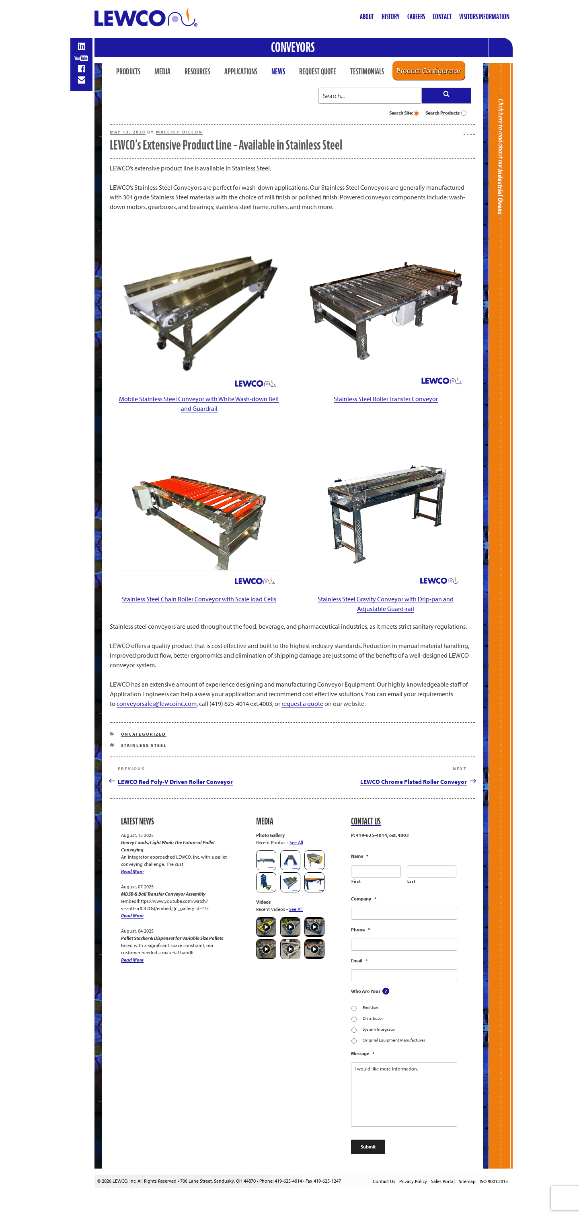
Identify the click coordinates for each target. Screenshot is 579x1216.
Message (362, 1053)
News (278, 71)
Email (359, 961)
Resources (197, 71)
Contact (442, 17)
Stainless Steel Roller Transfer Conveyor (386, 399)
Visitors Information (484, 17)
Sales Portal (443, 1181)
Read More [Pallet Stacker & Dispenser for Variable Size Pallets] (132, 960)
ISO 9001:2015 (494, 1181)
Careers (416, 17)
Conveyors (293, 47)
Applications (240, 71)
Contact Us (384, 1181)
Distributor (373, 1018)
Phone (360, 930)
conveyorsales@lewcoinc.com (157, 703)
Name (359, 856)
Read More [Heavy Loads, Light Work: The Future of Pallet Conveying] (132, 871)
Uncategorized (143, 734)
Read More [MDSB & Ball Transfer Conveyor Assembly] (132, 916)
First (356, 881)
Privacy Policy (413, 1181)
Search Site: (404, 113)
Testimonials (367, 71)
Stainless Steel (144, 745)
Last (411, 881)
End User (371, 1007)
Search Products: (445, 113)
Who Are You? (365, 991)
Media (162, 71)
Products (128, 71)
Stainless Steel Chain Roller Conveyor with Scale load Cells (199, 599)
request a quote (302, 703)
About (367, 17)
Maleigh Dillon (179, 132)
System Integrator (379, 1029)
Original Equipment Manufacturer (394, 1040)
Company (363, 899)
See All (296, 842)
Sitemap (467, 1181)
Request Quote (317, 71)
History (391, 17)
